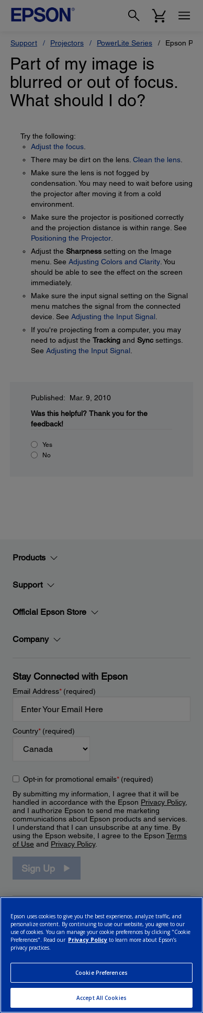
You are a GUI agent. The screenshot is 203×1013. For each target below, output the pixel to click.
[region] (101, 955)
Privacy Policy (87, 939)
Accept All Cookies (101, 997)
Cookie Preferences (101, 972)
